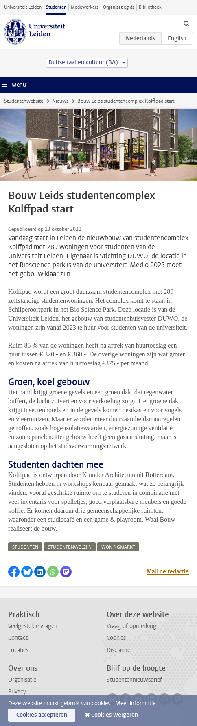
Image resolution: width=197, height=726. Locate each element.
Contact (18, 638)
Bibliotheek (150, 7)
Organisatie (22, 680)
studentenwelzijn (70, 547)
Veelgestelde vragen (32, 626)
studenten (25, 547)
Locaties (18, 650)
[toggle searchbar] (186, 23)
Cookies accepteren (41, 715)
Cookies (116, 638)
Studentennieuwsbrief (134, 680)
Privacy (17, 691)
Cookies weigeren (114, 715)
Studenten (56, 7)
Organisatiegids (118, 7)
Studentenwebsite (23, 101)
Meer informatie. (136, 703)
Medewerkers (84, 7)
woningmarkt (118, 547)
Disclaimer (119, 650)
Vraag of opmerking (131, 626)
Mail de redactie (168, 571)
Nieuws (60, 101)
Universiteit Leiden (23, 7)
